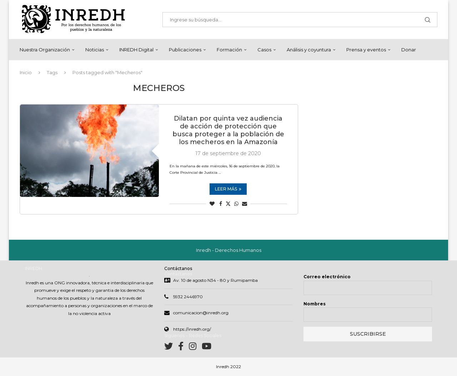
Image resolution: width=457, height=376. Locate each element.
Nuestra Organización (45, 49)
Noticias (94, 49)
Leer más (228, 189)
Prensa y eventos (366, 49)
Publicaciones (185, 49)
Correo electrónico (327, 276)
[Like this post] (212, 203)
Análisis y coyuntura (309, 49)
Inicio (26, 72)
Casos (264, 49)
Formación (229, 49)
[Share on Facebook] (220, 203)
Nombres (314, 303)
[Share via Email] (244, 203)
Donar (408, 49)
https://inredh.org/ (192, 329)
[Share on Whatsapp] (236, 203)
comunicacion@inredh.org (200, 312)
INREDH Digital (136, 49)
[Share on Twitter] (228, 203)
